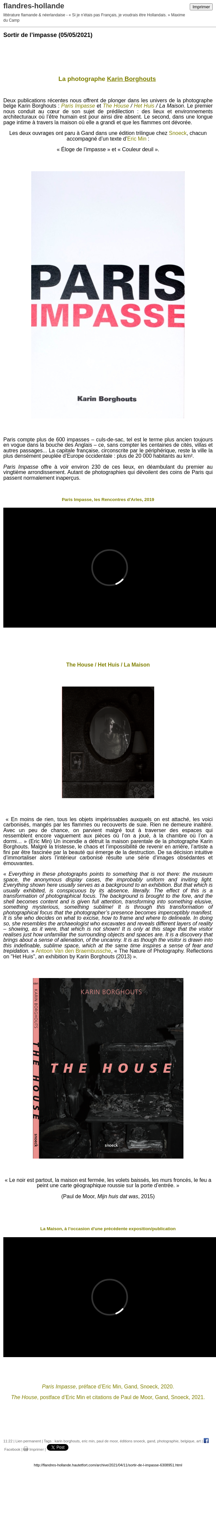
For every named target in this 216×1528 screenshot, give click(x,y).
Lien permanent (28, 1441)
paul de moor (107, 1441)
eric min (88, 1441)
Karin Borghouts (131, 78)
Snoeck (177, 133)
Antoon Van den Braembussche (73, 951)
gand (151, 1441)
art (198, 1441)
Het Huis (144, 106)
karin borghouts (67, 1441)
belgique (187, 1441)
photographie (167, 1441)
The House (116, 106)
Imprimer (201, 6)
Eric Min (137, 139)
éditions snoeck (132, 1441)
